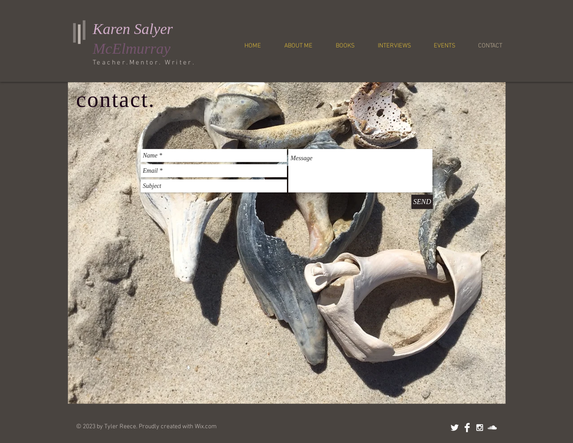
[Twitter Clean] (454, 427)
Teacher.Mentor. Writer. (144, 63)
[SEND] (422, 202)
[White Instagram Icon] (479, 427)
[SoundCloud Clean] (492, 427)
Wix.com (206, 426)
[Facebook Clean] (467, 427)
